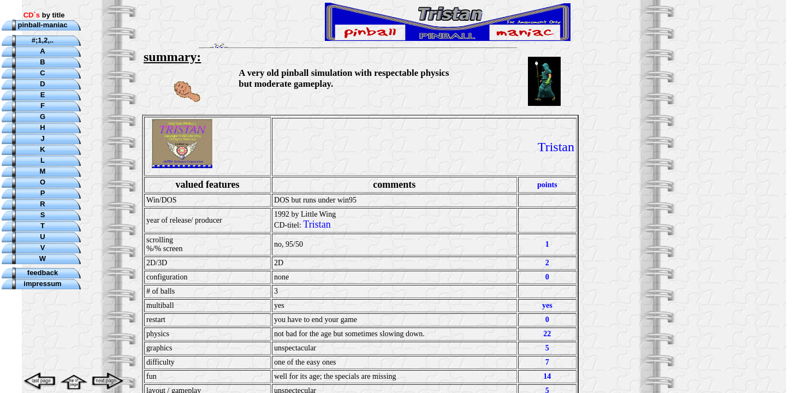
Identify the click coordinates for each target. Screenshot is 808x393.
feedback (42, 273)
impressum (42, 283)
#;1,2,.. (43, 40)
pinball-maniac (42, 25)
